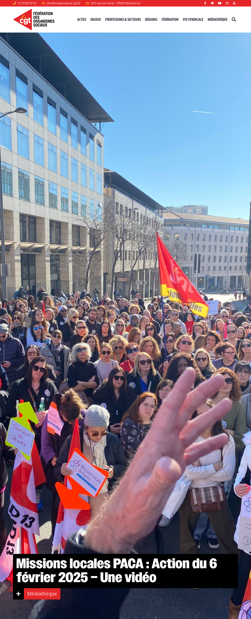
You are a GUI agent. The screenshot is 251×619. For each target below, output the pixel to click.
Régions (151, 19)
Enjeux (95, 19)
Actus (81, 19)
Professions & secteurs (123, 19)
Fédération (170, 19)
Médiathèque (217, 19)
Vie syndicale (193, 19)
